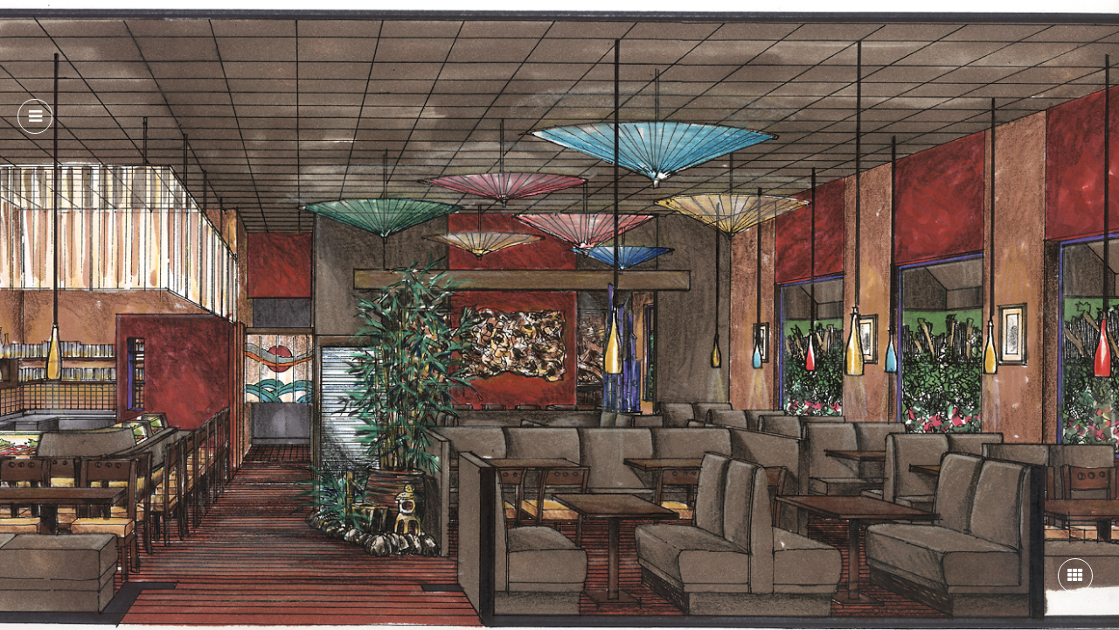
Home (196, 34)
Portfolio (423, 34)
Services (342, 34)
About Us (265, 34)
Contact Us (513, 34)
